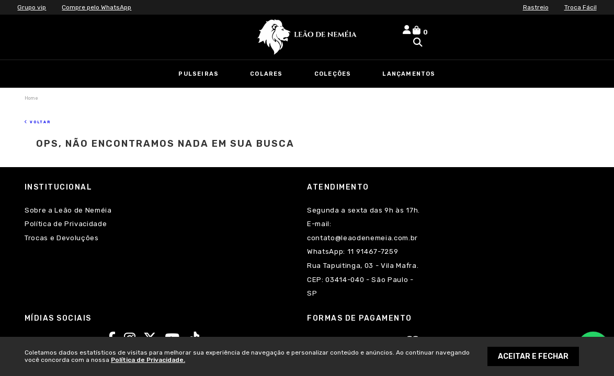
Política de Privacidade (66, 211)
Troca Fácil (580, 7)
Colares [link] (266, 73)
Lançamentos (408, 73)
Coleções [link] (332, 73)
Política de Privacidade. (148, 359)
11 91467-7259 (189, 239)
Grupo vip (31, 7)
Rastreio (536, 7)
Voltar (44, 111)
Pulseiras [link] (198, 73)
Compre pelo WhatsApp (96, 7)
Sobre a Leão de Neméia (68, 198)
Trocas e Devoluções (62, 225)
